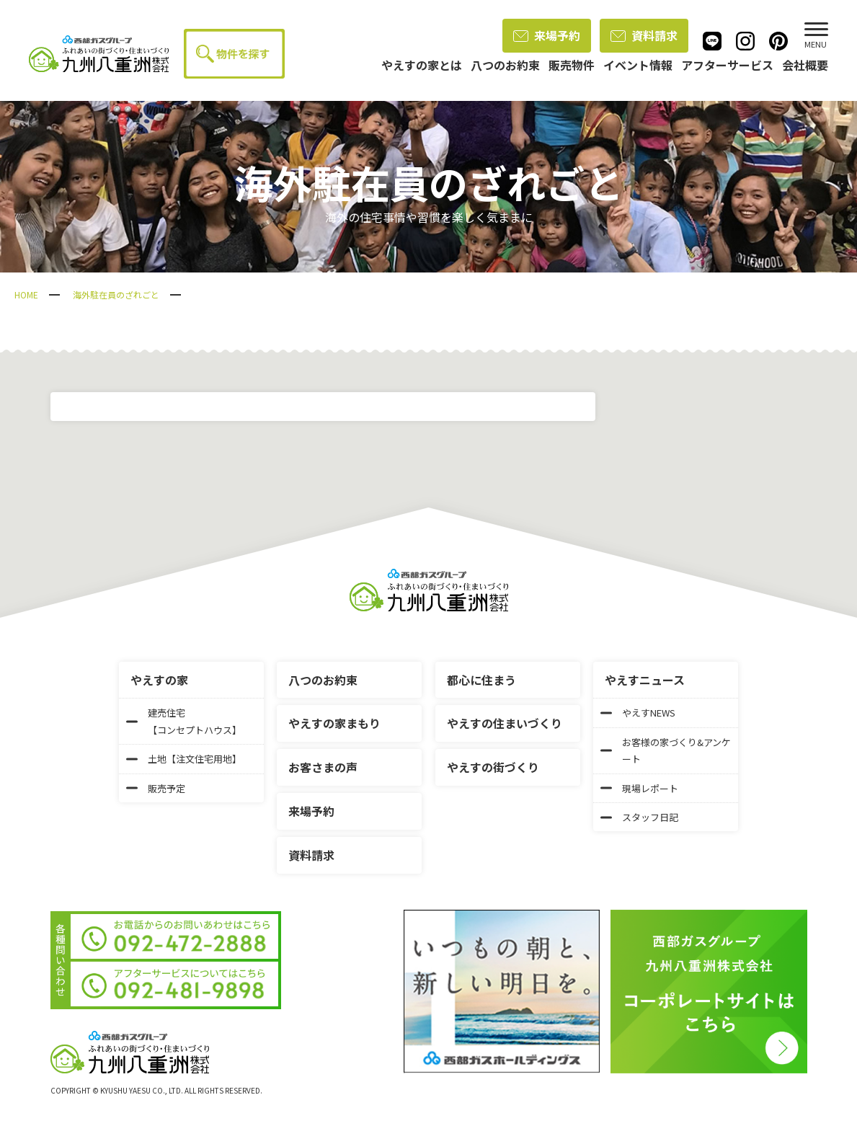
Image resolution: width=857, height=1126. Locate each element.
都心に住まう (481, 679)
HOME (26, 294)
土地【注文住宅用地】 (183, 759)
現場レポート (639, 788)
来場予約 (546, 35)
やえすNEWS (637, 712)
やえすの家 (159, 679)
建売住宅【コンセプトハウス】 (183, 721)
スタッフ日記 (639, 817)
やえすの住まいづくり (504, 723)
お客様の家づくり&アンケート (665, 750)
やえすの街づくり (493, 767)
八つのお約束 (323, 679)
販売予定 (155, 788)
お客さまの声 (323, 767)
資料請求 (644, 35)
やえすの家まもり (334, 723)
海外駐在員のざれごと (116, 294)
